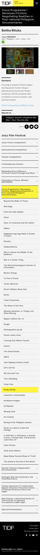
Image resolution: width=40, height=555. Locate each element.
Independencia (10, 247)
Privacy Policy (33, 528)
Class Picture (9, 445)
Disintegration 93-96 (13, 330)
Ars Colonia (9, 417)
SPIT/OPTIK (9, 368)
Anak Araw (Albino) (12, 451)
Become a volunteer (31, 531)
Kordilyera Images (12, 401)
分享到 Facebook (27, 127)
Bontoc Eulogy (10, 273)
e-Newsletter (33, 526)
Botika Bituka (9, 390)
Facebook (26, 535)
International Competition (14, 150)
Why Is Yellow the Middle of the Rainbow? (18, 253)
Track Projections (11, 300)
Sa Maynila (8, 406)
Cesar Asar (8, 384)
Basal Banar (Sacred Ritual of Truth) (20, 456)
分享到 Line (36, 127)
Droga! (7, 324)
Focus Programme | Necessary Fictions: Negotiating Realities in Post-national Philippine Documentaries (17, 192)
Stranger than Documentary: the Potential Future (17, 478)
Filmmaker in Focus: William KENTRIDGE (15, 181)
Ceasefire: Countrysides (14, 395)
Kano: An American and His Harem (19, 223)
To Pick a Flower (11, 278)
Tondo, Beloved (11, 284)
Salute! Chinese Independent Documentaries (16, 469)
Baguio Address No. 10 (14, 319)
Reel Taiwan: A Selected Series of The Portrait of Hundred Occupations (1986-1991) (18, 500)
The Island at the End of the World (19, 462)
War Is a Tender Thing (13, 260)
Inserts (7, 346)
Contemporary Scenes (12, 164)
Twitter (30, 535)
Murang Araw (9, 412)
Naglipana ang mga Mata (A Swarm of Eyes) (19, 235)
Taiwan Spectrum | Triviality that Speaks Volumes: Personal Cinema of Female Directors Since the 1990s (18, 489)
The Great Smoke (12, 351)
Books (6, 295)
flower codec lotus (12, 335)
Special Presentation (12, 509)
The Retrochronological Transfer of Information (20, 266)
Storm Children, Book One (15, 289)
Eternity (7, 241)
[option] (20, 57)
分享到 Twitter (31, 127)
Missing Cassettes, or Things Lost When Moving (19, 312)
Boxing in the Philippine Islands (17, 422)
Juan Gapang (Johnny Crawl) (16, 362)
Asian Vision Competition (14, 142)
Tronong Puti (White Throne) (16, 341)
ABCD (6, 357)
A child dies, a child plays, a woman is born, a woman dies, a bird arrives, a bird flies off (20, 437)
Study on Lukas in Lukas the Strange (16, 429)
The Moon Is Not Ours (13, 306)
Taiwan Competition (11, 157)
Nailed (6, 228)
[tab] (20, 118)
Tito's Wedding (10, 379)
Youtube (33, 535)
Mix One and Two (11, 373)
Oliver (6, 217)
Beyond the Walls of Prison (16, 201)
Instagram (36, 535)
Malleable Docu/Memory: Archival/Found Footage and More (18, 172)
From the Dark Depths (13, 212)
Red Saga (8, 206)
